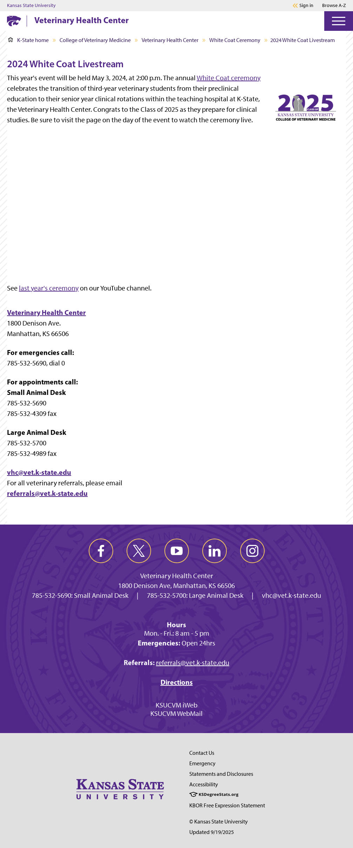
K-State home (28, 40)
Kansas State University (31, 5)
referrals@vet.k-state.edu (47, 493)
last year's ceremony (49, 288)
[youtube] (176, 551)
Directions (177, 682)
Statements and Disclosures (221, 774)
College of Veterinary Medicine (95, 40)
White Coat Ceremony (234, 40)
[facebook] (101, 551)
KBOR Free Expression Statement (227, 805)
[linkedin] (214, 551)
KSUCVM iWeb (176, 705)
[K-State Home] (14, 20)
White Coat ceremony (228, 78)
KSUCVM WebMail (176, 713)
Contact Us (201, 753)
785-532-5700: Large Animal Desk (195, 595)
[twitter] (139, 551)
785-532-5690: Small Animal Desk (80, 595)
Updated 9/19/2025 (211, 832)
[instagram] (252, 551)
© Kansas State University (218, 821)
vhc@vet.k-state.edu (39, 472)
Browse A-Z (334, 5)
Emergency (202, 763)
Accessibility (203, 784)
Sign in (306, 5)
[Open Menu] (338, 21)
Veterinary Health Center (81, 20)
